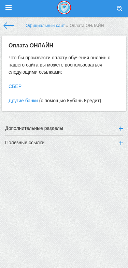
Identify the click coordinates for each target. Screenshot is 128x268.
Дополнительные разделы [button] (64, 128)
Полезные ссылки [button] (64, 142)
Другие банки (23, 100)
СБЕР (15, 86)
